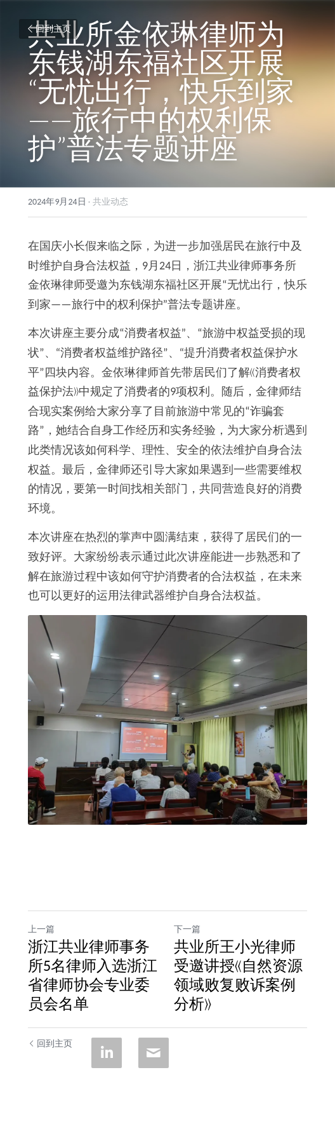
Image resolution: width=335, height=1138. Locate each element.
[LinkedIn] (106, 1053)
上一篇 (41, 929)
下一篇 (187, 929)
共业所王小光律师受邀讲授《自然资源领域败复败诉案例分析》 (238, 975)
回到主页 (48, 29)
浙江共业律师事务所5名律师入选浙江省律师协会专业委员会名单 (92, 975)
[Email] (153, 1053)
